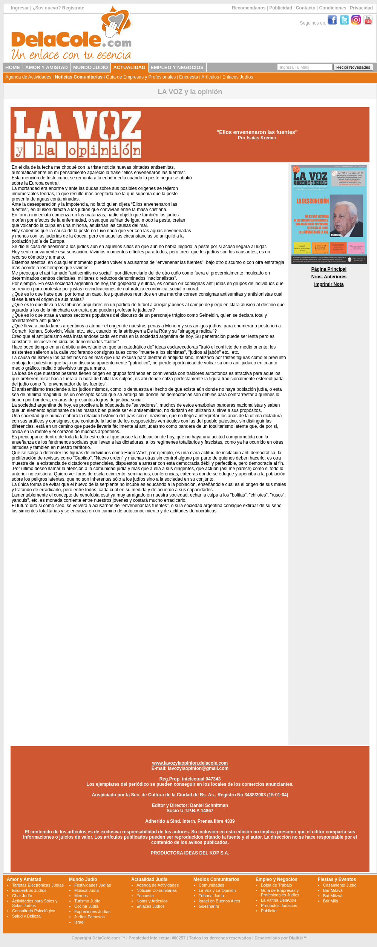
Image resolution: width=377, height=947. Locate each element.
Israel (79, 922)
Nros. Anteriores (329, 276)
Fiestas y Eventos (337, 879)
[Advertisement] (239, 203)
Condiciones (332, 8)
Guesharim (209, 906)
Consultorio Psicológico (33, 910)
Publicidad (280, 8)
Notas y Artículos (152, 901)
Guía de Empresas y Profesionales (141, 77)
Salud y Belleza (26, 916)
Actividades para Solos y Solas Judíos (34, 903)
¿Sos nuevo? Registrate (58, 8)
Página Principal (328, 269)
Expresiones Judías (92, 911)
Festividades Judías (92, 885)
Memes (81, 895)
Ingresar (20, 8)
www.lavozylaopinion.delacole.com (190, 763)
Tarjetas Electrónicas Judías (38, 885)
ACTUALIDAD (129, 67)
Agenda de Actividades (28, 77)
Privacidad (361, 8)
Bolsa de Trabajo (276, 885)
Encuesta (188, 77)
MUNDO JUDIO (90, 67)
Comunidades (211, 885)
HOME (12, 67)
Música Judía (86, 890)
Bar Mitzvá (333, 890)
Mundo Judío (83, 879)
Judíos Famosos (89, 917)
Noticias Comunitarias (79, 77)
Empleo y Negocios (276, 879)
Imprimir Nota (328, 284)
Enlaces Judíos (237, 77)
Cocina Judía (86, 906)
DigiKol (296, 938)
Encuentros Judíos (29, 890)
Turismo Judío (87, 901)
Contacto (306, 8)
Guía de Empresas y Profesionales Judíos (280, 892)
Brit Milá (330, 901)
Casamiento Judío (340, 885)
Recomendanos (248, 8)
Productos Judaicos (279, 905)
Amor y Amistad (24, 879)
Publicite (269, 910)
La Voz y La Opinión (217, 890)
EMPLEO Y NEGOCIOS (177, 67)
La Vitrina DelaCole (279, 900)
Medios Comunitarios (216, 879)
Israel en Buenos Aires (219, 901)
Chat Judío (22, 895)
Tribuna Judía (211, 895)
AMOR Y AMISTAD (46, 67)
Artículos (210, 77)
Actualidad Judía (149, 879)
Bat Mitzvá (332, 895)
